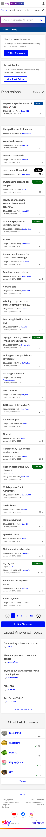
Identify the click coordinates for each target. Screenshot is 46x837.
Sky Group (5, 807)
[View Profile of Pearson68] (26, 291)
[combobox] (20, 20)
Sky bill (6, 239)
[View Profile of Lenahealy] (25, 262)
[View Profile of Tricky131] (25, 588)
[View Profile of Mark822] (24, 327)
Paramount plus (11, 419)
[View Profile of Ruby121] (25, 524)
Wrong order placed (13, 141)
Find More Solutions (23, 709)
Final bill (7, 434)
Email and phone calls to (15, 272)
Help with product (18, 170)
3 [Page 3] (21, 615)
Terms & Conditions (37, 800)
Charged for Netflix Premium (17, 129)
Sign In (43, 4)
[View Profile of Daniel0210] (26, 174)
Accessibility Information (35, 802)
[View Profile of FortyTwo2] (25, 409)
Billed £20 (9, 686)
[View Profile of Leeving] (24, 456)
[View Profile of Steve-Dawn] (26, 276)
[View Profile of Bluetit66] (25, 553)
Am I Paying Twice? (13, 698)
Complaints (6, 805)
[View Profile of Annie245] (25, 211)
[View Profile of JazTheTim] (26, 363)
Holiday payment (12, 519)
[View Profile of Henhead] (25, 160)
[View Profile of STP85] (24, 509)
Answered (37, 182)
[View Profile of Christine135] (25, 345)
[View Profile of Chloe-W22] (25, 111)
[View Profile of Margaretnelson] (9, 380)
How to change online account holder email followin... (14, 203)
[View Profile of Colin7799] (11, 701)
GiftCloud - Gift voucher (15, 405)
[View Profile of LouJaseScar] (27, 229)
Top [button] (24, 794)
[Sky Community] (15, 4)
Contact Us (40, 805)
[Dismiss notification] (43, 10)
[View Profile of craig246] (24, 394)
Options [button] (36, 92)
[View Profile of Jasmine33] (12, 689)
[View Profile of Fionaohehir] (26, 244)
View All (23, 781)
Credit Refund (10, 505)
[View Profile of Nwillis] (23, 438)
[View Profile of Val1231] (24, 424)
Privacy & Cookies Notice (10, 802)
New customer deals (13, 155)
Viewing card (9, 286)
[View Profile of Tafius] (23, 189)
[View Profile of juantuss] (25, 309)
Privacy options (7, 800)
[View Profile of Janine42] (25, 145)
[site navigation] (2, 3)
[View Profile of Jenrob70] (26, 570)
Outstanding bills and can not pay (21, 643)
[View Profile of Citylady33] (25, 477)
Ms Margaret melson (13, 373)
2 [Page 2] (17, 615)
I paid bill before (11, 534)
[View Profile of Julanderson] (26, 133)
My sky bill (8, 563)
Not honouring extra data (16, 549)
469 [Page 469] (31, 615)
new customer (10, 390)
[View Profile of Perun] (24, 539)
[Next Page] (38, 615)
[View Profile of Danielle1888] (26, 495)
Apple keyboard (11, 598)
